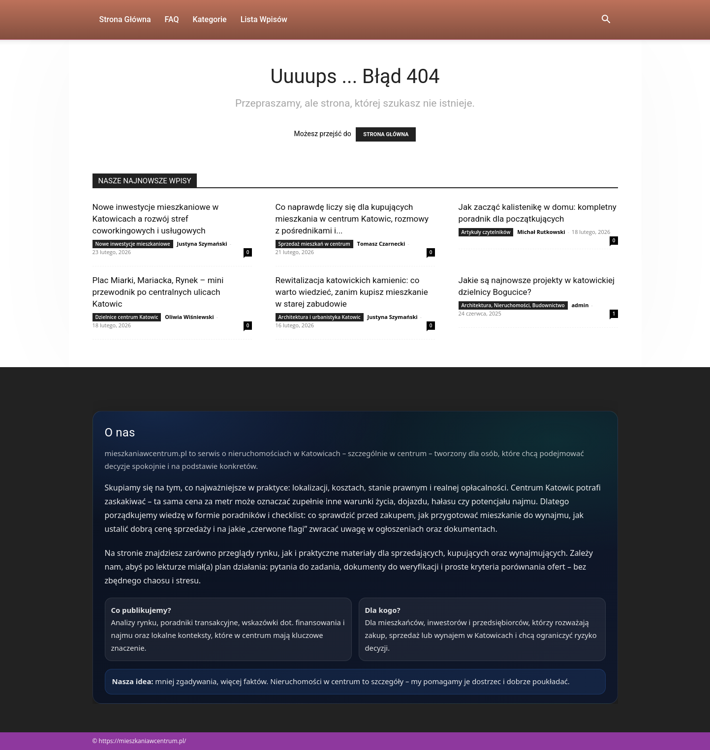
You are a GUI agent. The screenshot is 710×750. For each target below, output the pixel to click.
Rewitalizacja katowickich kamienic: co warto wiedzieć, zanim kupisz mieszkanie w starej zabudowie (352, 292)
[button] (606, 20)
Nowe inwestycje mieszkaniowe (132, 243)
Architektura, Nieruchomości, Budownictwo (513, 305)
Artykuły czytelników (486, 232)
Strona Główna (125, 19)
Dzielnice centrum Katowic (126, 317)
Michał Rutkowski (541, 231)
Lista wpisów (264, 19)
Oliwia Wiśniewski (189, 316)
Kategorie (210, 19)
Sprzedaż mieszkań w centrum (314, 243)
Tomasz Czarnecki (381, 243)
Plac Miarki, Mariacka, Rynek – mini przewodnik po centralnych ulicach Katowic (158, 292)
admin (579, 305)
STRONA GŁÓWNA (385, 134)
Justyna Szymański (202, 243)
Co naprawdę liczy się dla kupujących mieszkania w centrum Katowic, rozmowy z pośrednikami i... (352, 218)
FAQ (172, 19)
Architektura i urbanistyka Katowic (319, 317)
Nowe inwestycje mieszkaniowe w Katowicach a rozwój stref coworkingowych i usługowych (156, 218)
